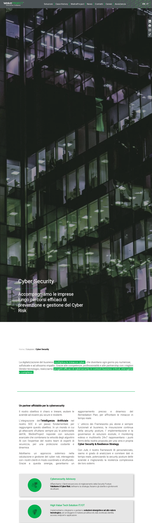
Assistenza (120, 4)
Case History (62, 4)
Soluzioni (48, 4)
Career (109, 4)
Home (21, 349)
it (147, 4)
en (143, 4)
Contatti (99, 4)
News (89, 4)
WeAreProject (77, 4)
